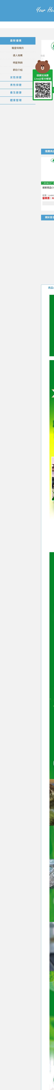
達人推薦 (18, 55)
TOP (42, 106)
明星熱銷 (18, 62)
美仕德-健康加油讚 (15, 15)
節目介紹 (18, 70)
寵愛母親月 (18, 48)
